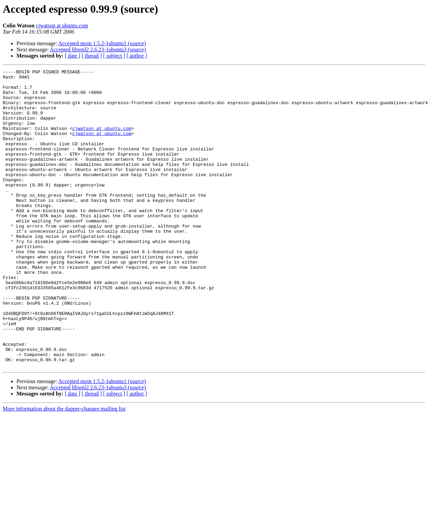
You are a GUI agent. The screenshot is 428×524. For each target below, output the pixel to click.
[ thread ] (92, 56)
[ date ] (72, 56)
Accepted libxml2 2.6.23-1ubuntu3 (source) (98, 49)
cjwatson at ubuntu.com (62, 25)
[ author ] (137, 56)
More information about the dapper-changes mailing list (64, 468)
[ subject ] (114, 56)
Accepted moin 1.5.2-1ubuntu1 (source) (102, 43)
